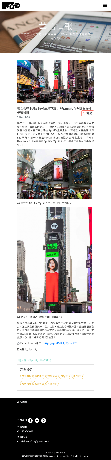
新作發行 (78, 376)
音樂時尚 (26, 383)
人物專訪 (52, 383)
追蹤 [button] (87, 113)
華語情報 (26, 376)
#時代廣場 (45, 360)
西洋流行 (65, 376)
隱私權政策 (61, 452)
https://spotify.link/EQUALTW (60, 343)
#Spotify (33, 360)
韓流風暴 (52, 376)
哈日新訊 (39, 376)
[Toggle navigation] (105, 5)
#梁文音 (22, 360)
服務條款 (49, 452)
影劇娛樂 (39, 383)
